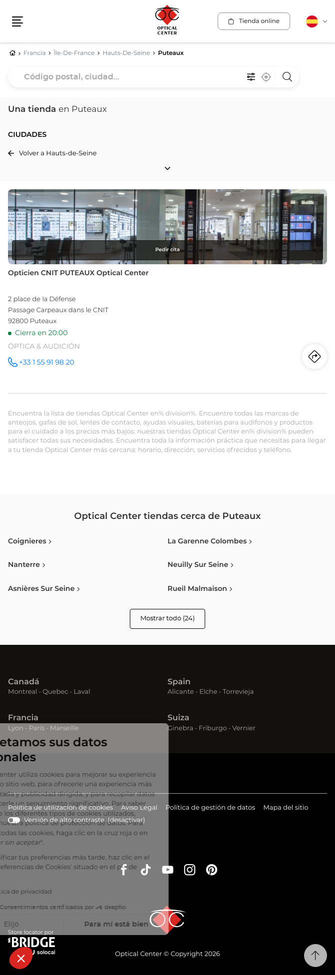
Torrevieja (238, 692)
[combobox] (153, 76)
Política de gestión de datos (210, 808)
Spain (179, 682)
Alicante (181, 692)
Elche (208, 692)
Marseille (64, 728)
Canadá (23, 682)
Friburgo (213, 728)
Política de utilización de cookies (60, 808)
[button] (21, 958)
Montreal (22, 692)
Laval (81, 692)
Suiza (179, 718)
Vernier (244, 728)
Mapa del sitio (285, 808)
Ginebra (181, 728)
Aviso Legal (139, 808)
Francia (23, 718)
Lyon (15, 728)
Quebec (55, 692)
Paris (37, 728)
